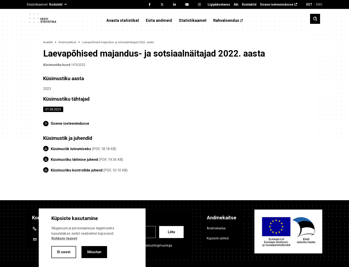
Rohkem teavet (64, 238)
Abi (236, 4)
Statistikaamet (193, 20)
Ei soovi (63, 252)
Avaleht (48, 42)
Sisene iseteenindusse (276, 4)
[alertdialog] (92, 237)
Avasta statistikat (122, 20)
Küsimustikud (67, 42)
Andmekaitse (216, 228)
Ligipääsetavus (219, 4)
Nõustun (94, 252)
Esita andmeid (159, 20)
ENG (319, 4)
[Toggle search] (315, 19)
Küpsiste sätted (218, 238)
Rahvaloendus (226, 20)
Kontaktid (249, 4)
